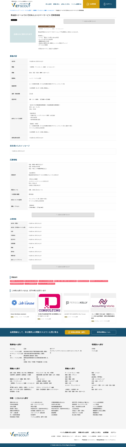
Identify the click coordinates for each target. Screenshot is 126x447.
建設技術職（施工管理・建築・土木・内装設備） (48, 375)
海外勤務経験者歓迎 (56, 406)
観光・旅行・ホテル (97, 389)
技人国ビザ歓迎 (76, 414)
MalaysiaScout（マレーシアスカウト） (106, 439)
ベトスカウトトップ (14, 10)
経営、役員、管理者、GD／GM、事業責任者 (21, 372)
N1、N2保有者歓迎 (15, 414)
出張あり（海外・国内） (78, 410)
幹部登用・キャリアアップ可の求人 (99, 280)
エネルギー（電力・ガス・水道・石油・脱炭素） (103, 386)
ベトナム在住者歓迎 (98, 402)
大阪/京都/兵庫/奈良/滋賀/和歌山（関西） (34, 353)
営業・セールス (40, 379)
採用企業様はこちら (103, 332)
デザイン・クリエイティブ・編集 (45, 387)
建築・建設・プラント (71, 374)
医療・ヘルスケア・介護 (71, 381)
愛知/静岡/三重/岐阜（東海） (31, 355)
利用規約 (59, 436)
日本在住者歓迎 (14, 404)
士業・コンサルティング (98, 379)
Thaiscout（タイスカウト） (89, 439)
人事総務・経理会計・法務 (43, 381)
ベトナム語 (94, 350)
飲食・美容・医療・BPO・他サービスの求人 (65, 280)
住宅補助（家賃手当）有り (38, 410)
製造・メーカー (96, 372)
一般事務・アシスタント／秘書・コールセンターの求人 (23, 280)
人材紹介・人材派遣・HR (71, 389)
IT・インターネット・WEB (72, 372)
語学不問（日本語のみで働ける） (81, 402)
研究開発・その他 (14, 391)
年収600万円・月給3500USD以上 (39, 408)
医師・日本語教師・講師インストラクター (47, 389)
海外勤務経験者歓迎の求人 (16, 283)
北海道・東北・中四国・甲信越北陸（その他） (36, 362)
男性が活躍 (33, 406)
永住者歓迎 (54, 414)
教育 (93, 383)
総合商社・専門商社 (97, 376)
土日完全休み (75, 408)
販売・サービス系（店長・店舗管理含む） (21, 389)
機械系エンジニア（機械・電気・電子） (20, 379)
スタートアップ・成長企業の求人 (46, 283)
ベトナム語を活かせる (36, 402)
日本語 (93, 348)
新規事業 (53, 412)
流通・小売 (68, 383)
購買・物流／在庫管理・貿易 (44, 383)
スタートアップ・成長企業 (38, 412)
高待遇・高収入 (14, 408)
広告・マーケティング (16, 381)
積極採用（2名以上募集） (99, 410)
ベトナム (12, 349)
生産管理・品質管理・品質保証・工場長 (20, 374)
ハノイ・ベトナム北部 (26, 10)
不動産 (93, 374)
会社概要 (53, 436)
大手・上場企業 (14, 412)
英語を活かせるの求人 (83, 280)
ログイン (113, 432)
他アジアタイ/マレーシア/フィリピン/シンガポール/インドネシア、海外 (65, 350)
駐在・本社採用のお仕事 (78, 406)
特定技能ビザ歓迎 (14, 416)
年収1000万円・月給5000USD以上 (60, 408)
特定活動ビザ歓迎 (97, 414)
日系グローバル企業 (77, 412)
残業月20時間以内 (14, 410)
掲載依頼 (84, 436)
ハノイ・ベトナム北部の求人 (46, 280)
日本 (25, 349)
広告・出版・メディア (97, 381)
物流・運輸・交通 (69, 379)
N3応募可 (33, 414)
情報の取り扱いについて (67, 436)
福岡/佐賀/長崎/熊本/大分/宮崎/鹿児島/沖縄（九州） (36, 358)
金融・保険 (68, 376)
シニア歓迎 (96, 404)
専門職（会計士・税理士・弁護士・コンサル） (22, 387)
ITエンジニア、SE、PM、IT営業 (44, 372)
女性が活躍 (13, 406)
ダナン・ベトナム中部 (16, 357)
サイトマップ (113, 436)
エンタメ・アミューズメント (72, 385)
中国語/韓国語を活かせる (58, 402)
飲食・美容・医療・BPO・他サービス (75, 391)
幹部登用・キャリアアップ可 (79, 404)
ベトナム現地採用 (97, 406)
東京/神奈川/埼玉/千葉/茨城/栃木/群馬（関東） (36, 351)
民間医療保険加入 (97, 408)
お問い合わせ (78, 436)
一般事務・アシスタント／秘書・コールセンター (43, 10)
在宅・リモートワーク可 (37, 404)
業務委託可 (96, 412)
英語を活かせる (14, 402)
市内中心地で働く (56, 404)
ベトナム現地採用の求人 (31, 283)
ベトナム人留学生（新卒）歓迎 (39, 416)
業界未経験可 (54, 410)
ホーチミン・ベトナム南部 (16, 354)
